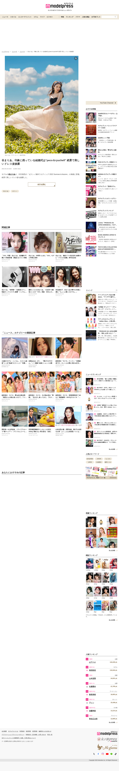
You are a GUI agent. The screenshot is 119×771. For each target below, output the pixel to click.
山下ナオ (92, 662)
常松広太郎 (93, 719)
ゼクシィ (14, 191)
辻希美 (90, 462)
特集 (62, 17)
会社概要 (4, 731)
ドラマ (77, 17)
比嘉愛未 (98, 462)
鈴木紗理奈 (90, 459)
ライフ (42, 17)
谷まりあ (11, 174)
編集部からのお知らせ (45, 731)
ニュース (5, 17)
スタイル (13, 17)
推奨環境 (28, 731)
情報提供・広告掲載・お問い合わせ (36, 734)
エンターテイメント (25, 17)
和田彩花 (92, 670)
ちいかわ (107, 459)
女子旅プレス (95, 17)
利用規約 (22, 731)
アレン (91, 703)
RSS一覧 (49, 734)
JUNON (99, 459)
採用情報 (34, 731)
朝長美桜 (92, 694)
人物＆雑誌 (85, 17)
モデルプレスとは (13, 731)
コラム (36, 17)
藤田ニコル (108, 462)
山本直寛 (92, 678)
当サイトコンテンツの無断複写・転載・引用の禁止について (19, 738)
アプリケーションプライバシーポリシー (13, 734)
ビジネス (50, 17)
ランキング (69, 17)
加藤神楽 (92, 711)
